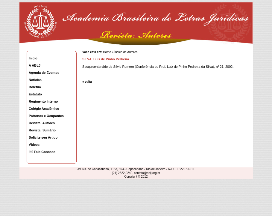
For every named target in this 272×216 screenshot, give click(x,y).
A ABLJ (34, 65)
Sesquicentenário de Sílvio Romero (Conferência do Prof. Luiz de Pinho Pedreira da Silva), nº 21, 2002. (157, 66)
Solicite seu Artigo (43, 137)
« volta (87, 81)
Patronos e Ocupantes (46, 116)
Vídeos (34, 144)
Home (106, 52)
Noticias (35, 80)
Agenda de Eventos (44, 72)
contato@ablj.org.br (147, 173)
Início (33, 58)
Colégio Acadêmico (44, 108)
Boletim (35, 87)
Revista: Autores (42, 123)
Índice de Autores (125, 52)
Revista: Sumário (42, 130)
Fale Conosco (42, 152)
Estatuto (35, 94)
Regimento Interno (43, 101)
